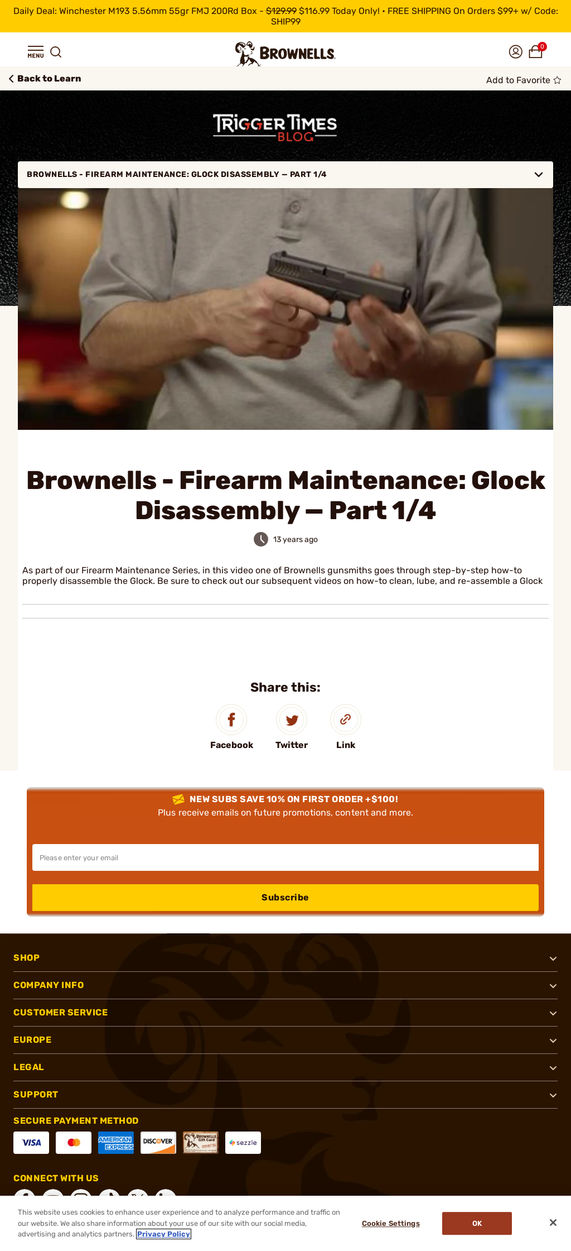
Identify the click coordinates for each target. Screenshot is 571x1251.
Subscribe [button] (285, 897)
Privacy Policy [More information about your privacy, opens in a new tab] (163, 1234)
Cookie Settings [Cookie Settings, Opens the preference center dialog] (391, 1223)
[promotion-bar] (285, 16)
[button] (36, 52)
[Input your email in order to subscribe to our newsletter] (285, 857)
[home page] (285, 53)
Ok (477, 1223)
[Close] (553, 1222)
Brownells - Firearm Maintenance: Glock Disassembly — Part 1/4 (285, 174)
